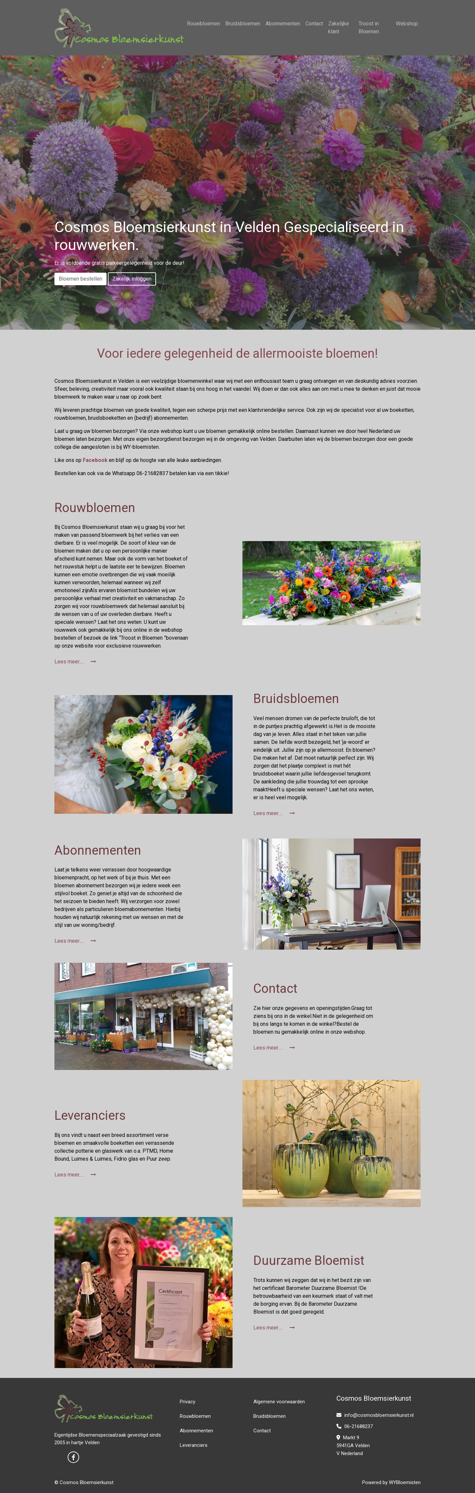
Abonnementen (283, 23)
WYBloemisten (405, 1482)
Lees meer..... (75, 661)
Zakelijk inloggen (131, 279)
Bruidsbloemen (242, 23)
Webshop (407, 23)
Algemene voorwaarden (279, 1402)
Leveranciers (193, 1445)
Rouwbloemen (203, 23)
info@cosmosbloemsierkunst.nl (375, 1415)
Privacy (187, 1402)
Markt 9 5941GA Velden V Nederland (353, 1445)
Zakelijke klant (338, 27)
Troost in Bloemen (369, 27)
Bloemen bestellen (80, 279)
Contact (314, 23)
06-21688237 (354, 1426)
